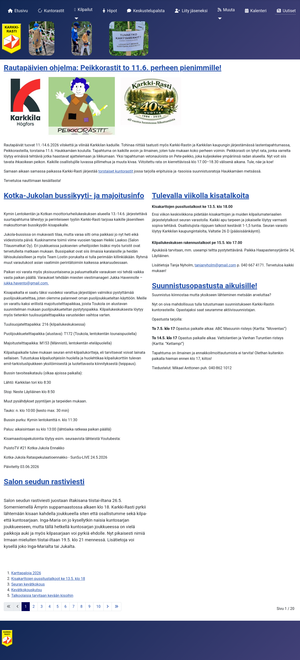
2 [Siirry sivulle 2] (34, 606)
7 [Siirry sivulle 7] (73, 606)
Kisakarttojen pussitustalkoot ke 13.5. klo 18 (48, 578)
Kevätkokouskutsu (26, 590)
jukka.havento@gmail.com (26, 283)
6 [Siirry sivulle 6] (65, 606)
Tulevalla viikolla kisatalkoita (200, 195)
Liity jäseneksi (190, 11)
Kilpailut (82, 10)
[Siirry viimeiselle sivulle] (116, 606)
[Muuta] (219, 18)
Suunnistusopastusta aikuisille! (204, 285)
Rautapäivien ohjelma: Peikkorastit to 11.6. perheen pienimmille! (112, 67)
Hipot (109, 11)
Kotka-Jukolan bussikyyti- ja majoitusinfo (74, 195)
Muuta (225, 10)
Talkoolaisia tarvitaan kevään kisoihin (42, 595)
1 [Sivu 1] (26, 606)
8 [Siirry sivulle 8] (81, 606)
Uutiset (285, 11)
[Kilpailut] (75, 18)
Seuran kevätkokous (28, 584)
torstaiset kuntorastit (115, 171)
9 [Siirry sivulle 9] (89, 606)
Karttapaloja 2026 (26, 573)
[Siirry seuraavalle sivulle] (107, 606)
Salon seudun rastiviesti (44, 481)
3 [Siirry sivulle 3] (42, 606)
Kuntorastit (50, 11)
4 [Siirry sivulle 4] (50, 606)
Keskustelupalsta (145, 11)
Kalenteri (254, 11)
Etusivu (17, 11)
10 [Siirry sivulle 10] (98, 606)
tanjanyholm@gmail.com (215, 265)
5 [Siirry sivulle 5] (57, 606)
